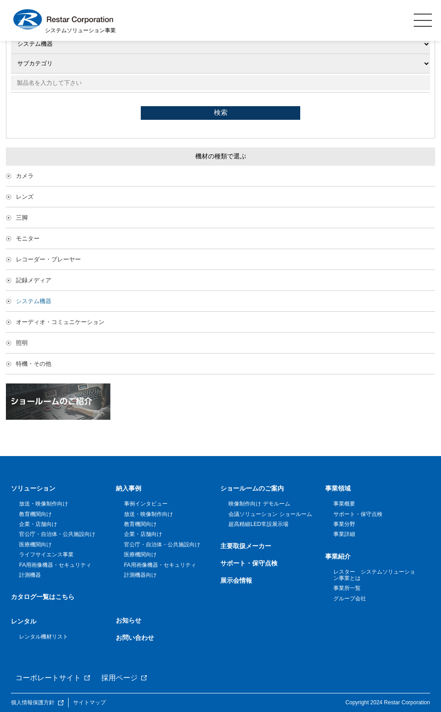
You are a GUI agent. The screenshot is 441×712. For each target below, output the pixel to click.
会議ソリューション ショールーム (270, 514)
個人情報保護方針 (33, 702)
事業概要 (344, 504)
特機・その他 (33, 363)
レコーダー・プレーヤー (48, 259)
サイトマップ (89, 702)
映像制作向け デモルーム (259, 504)
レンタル (23, 621)
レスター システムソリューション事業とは (374, 575)
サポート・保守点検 (248, 563)
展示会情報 (236, 580)
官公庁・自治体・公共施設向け (57, 534)
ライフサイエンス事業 (46, 554)
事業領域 (338, 488)
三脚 (22, 217)
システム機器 (33, 301)
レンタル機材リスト (43, 636)
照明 (22, 342)
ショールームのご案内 (252, 488)
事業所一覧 (347, 588)
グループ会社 (349, 598)
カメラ (25, 175)
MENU (423, 20)
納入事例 (128, 488)
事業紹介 (338, 556)
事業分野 (344, 524)
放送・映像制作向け (43, 504)
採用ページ (119, 678)
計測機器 (30, 575)
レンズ (25, 196)
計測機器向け (140, 575)
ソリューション (33, 488)
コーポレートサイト (48, 678)
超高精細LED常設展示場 (258, 524)
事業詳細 (344, 534)
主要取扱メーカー (245, 546)
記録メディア (33, 280)
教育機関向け (35, 514)
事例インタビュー (146, 504)
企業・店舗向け (38, 524)
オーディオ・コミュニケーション (60, 322)
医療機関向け (35, 544)
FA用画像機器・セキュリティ (55, 565)
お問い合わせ (135, 637)
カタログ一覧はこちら (42, 596)
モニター (28, 238)
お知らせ (128, 620)
